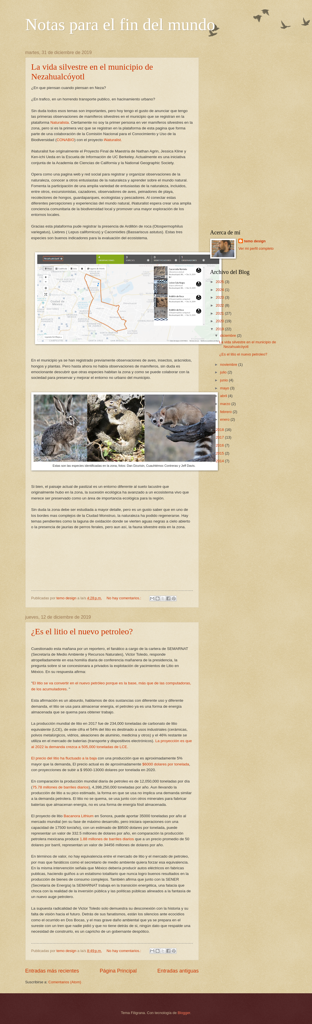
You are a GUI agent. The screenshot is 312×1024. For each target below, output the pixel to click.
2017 (220, 437)
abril (224, 396)
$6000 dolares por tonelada (165, 764)
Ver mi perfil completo (256, 248)
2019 (220, 329)
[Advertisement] (248, 135)
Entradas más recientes (52, 971)
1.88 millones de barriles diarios (107, 839)
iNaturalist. (113, 140)
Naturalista (59, 122)
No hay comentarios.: (124, 598)
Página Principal (118, 971)
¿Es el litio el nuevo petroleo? (82, 631)
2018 (220, 430)
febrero (226, 412)
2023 (220, 297)
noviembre (229, 364)
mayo (225, 388)
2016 (220, 445)
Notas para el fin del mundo (120, 24)
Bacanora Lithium (78, 816)
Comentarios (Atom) (64, 982)
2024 (220, 290)
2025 (220, 282)
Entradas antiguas (178, 971)
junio (224, 380)
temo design (255, 241)
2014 (220, 461)
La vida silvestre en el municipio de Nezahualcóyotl (247, 344)
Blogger (184, 1013)
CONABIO (65, 140)
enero (225, 419)
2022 (220, 305)
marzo (225, 404)
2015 (220, 453)
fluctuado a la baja (81, 758)
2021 (220, 313)
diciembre (228, 335)
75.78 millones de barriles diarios (60, 787)
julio (224, 372)
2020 (220, 321)
